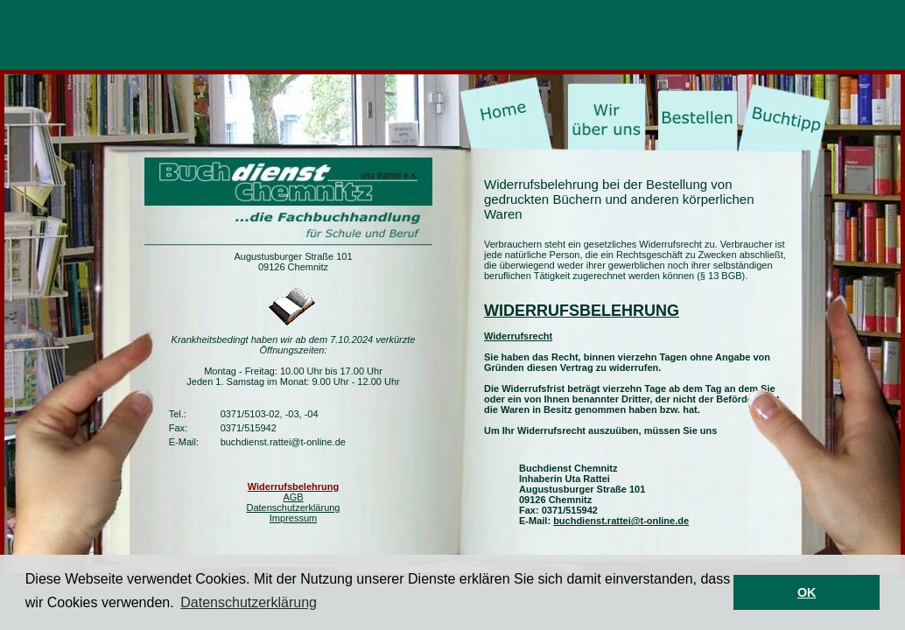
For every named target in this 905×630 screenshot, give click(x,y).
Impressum (293, 518)
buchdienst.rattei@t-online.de (621, 520)
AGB (293, 497)
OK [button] (807, 592)
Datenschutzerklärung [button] (248, 602)
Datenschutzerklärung (293, 507)
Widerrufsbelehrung (293, 486)
